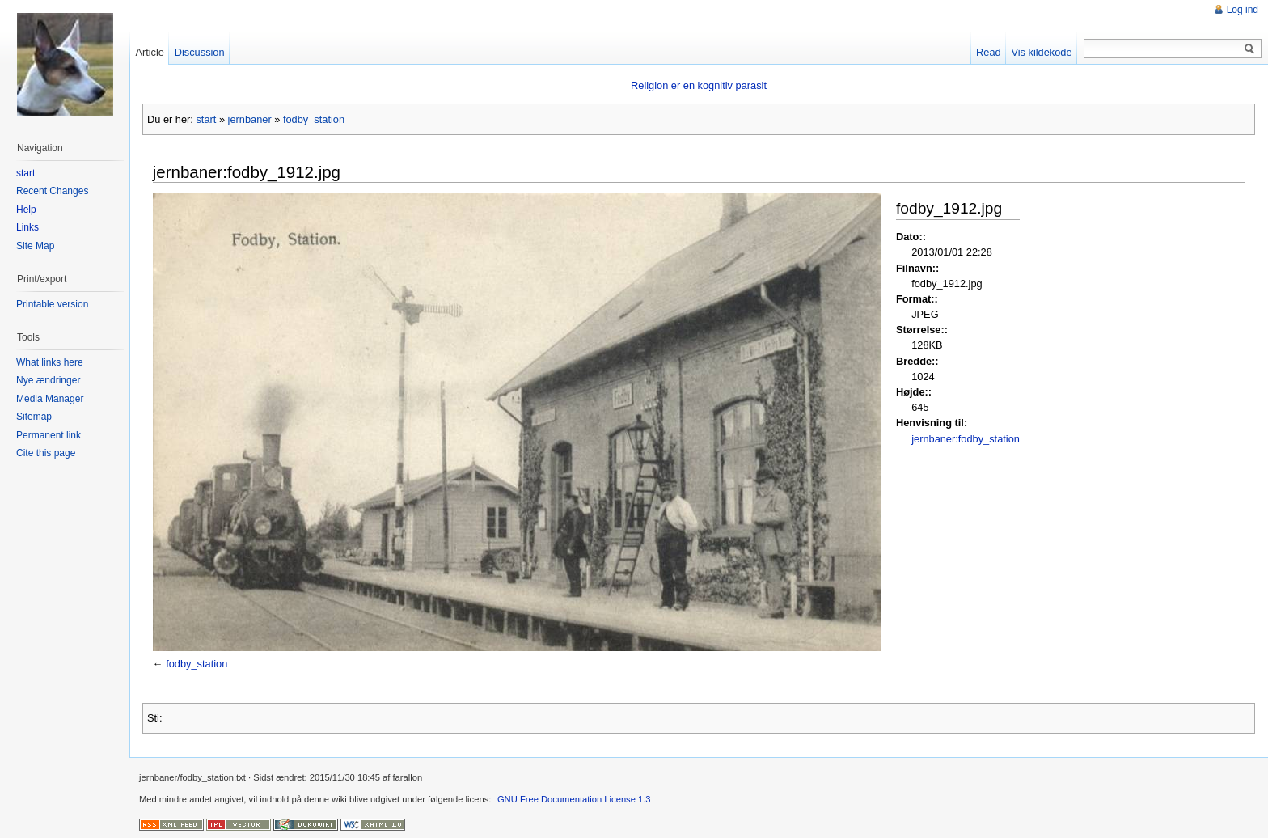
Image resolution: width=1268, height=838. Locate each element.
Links (27, 227)
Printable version (52, 304)
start (206, 119)
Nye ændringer (48, 380)
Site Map (35, 246)
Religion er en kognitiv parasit (699, 85)
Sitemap (34, 416)
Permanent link (48, 435)
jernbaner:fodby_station (965, 439)
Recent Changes (52, 191)
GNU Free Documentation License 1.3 (574, 799)
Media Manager (49, 398)
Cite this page (45, 453)
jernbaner (250, 119)
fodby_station (313, 119)
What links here (49, 362)
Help (26, 209)
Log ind (1242, 9)
